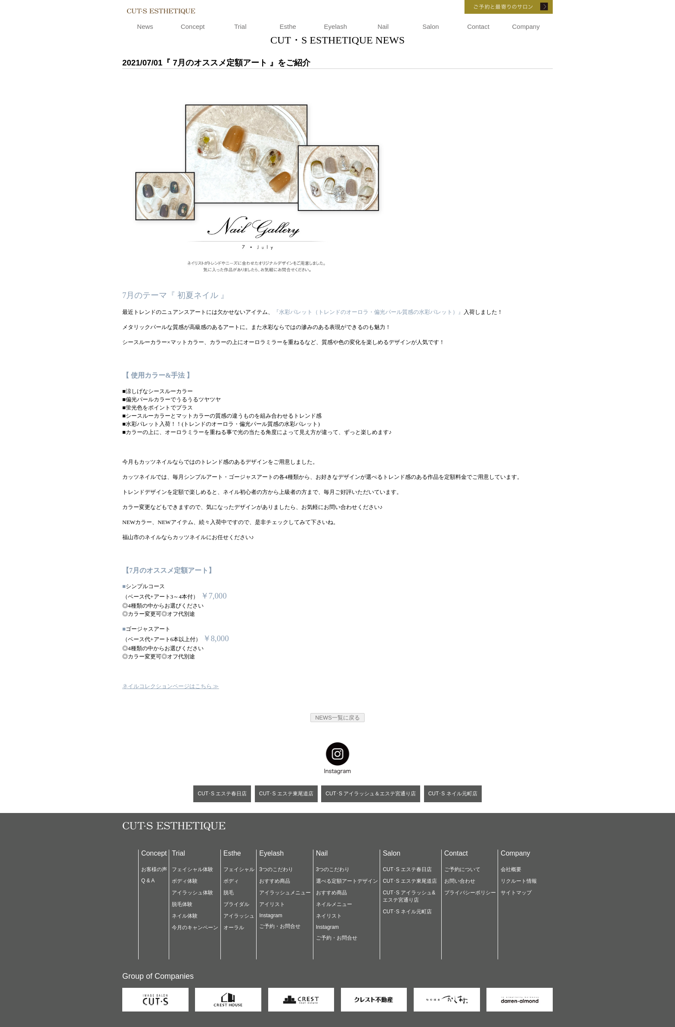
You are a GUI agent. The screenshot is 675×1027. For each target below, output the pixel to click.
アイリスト (272, 904)
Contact (478, 26)
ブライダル (236, 904)
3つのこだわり (276, 869)
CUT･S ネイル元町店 (452, 794)
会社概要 (511, 869)
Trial (240, 26)
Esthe (288, 26)
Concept (193, 26)
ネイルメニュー (334, 904)
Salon (430, 26)
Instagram (270, 915)
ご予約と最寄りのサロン (497, 7)
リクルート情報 (519, 881)
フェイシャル (238, 869)
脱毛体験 (182, 904)
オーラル (233, 928)
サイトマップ (516, 893)
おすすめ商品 (274, 881)
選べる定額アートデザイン (347, 881)
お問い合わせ (459, 881)
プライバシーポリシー (470, 893)
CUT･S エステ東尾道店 (286, 794)
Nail (383, 26)
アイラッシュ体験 (192, 893)
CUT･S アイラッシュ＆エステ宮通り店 (370, 794)
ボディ (231, 881)
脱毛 (228, 893)
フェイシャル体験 (192, 869)
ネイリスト (329, 916)
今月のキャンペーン (195, 928)
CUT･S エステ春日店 (222, 794)
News (145, 26)
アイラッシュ (238, 916)
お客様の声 (154, 869)
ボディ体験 (185, 881)
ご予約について (462, 869)
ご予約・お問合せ (279, 926)
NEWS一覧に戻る (337, 717)
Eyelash (335, 26)
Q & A (148, 881)
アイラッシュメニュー (285, 893)
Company (525, 26)
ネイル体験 (185, 916)
